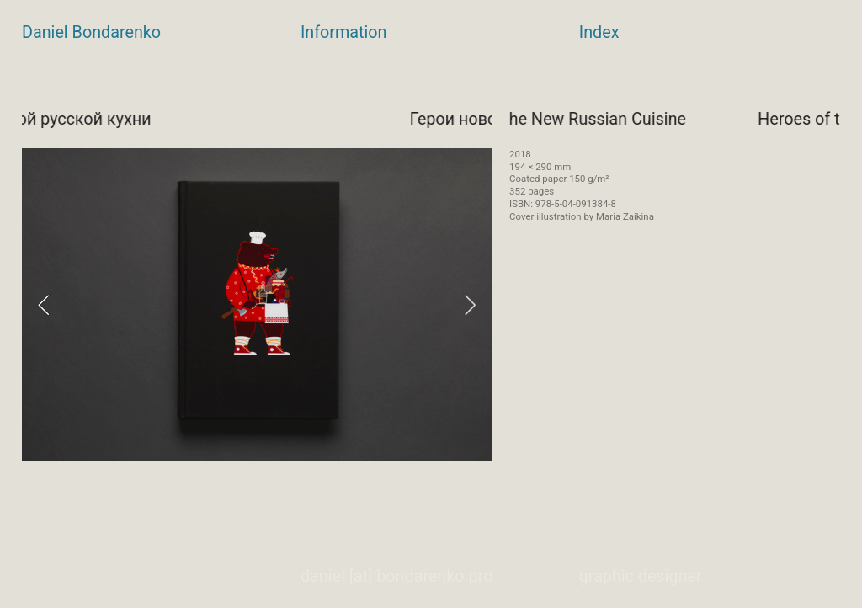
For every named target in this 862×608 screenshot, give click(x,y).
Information (344, 32)
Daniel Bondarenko (91, 32)
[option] (257, 304)
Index (599, 32)
